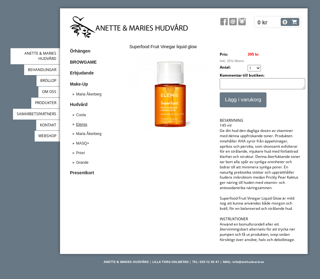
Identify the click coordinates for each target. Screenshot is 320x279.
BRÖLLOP (48, 80)
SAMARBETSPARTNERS (36, 113)
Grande (82, 162)
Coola (81, 115)
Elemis (81, 124)
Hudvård (79, 104)
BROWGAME (83, 62)
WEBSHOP (47, 135)
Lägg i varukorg (243, 101)
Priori (80, 153)
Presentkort (82, 172)
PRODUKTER (45, 102)
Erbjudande (82, 72)
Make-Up (79, 84)
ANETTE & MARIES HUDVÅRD (40, 56)
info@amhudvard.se (248, 263)
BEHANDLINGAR (42, 69)
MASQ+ (82, 143)
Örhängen (80, 51)
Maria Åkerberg (89, 94)
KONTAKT (48, 125)
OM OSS (49, 91)
